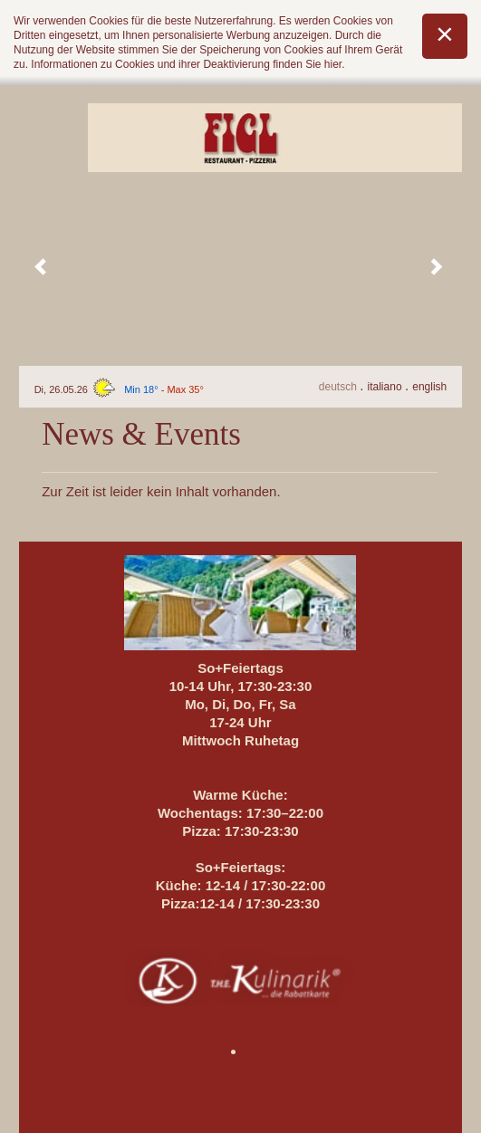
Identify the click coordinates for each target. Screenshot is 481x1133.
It (386, 386)
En (429, 386)
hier (333, 64)
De (339, 386)
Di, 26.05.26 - (119, 389)
